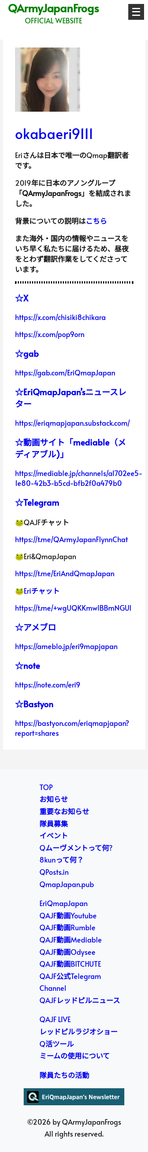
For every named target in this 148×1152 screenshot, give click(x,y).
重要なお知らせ (64, 811)
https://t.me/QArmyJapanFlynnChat (71, 539)
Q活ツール (56, 1044)
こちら (96, 221)
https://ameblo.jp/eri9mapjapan (66, 646)
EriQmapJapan (63, 903)
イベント (53, 835)
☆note (27, 665)
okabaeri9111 (54, 133)
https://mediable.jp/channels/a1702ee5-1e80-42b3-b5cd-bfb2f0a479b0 (78, 478)
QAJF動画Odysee (67, 952)
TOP (46, 787)
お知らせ (53, 799)
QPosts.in (54, 872)
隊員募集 (53, 823)
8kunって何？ (61, 859)
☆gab (27, 353)
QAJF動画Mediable (70, 939)
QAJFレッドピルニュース (79, 1000)
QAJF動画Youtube (68, 915)
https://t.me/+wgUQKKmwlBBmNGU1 (73, 608)
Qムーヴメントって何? (75, 848)
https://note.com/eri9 (48, 684)
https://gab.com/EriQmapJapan (65, 372)
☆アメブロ (35, 627)
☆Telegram (37, 502)
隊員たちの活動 (64, 1075)
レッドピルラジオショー (78, 1031)
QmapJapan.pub (66, 884)
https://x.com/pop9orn (49, 334)
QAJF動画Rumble (67, 927)
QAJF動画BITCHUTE (70, 964)
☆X (21, 298)
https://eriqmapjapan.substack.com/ (72, 423)
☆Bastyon (34, 704)
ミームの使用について (74, 1056)
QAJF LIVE (55, 1019)
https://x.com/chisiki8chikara (60, 317)
